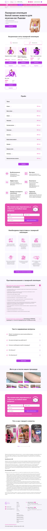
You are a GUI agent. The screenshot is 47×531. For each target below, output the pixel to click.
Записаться (11, 26)
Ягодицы (9, 153)
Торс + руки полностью (35, 56)
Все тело (7, 78)
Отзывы (18, 505)
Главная (11, 4)
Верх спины (9, 111)
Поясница (9, 130)
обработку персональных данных (26, 220)
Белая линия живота (11, 139)
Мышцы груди (10, 148)
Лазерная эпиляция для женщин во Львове (20, 517)
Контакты (40, 4)
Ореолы (8, 144)
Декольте (9, 120)
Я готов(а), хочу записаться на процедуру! (23, 269)
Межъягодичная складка (13, 158)
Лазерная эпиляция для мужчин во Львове (20, 519)
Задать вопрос (23, 365)
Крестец (9, 134)
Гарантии (18, 506)
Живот (8, 115)
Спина (8, 106)
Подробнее (11, 65)
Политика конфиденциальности (10, 526)
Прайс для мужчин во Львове (20, 523)
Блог (17, 509)
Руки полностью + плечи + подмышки (22, 56)
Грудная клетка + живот (10, 56)
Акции (15, 4)
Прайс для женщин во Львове (20, 521)
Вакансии (18, 508)
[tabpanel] (23, 249)
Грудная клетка (10, 125)
